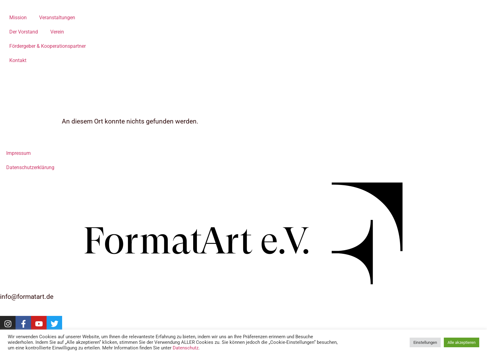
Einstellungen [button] (425, 342)
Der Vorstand (23, 32)
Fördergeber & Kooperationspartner (47, 46)
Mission (18, 17)
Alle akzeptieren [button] (462, 342)
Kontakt (17, 60)
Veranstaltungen (57, 17)
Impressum (18, 153)
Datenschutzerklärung (30, 167)
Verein (57, 32)
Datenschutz (185, 348)
